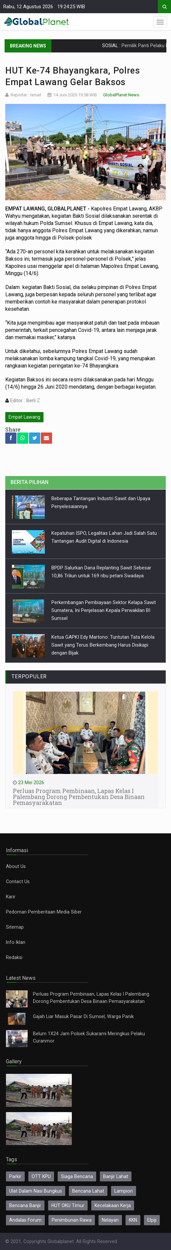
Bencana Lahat (88, 1191)
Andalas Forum (25, 1220)
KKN (133, 1220)
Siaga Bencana (77, 1176)
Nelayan (110, 1220)
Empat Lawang (24, 417)
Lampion (123, 1191)
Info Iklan (15, 942)
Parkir (15, 1176)
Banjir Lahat (115, 1176)
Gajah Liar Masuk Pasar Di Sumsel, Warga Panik (83, 1016)
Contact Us (18, 881)
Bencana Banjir (25, 1205)
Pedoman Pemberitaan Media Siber (44, 911)
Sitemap (15, 927)
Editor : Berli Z (24, 400)
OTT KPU (41, 1176)
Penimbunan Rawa (72, 1220)
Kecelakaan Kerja (113, 1205)
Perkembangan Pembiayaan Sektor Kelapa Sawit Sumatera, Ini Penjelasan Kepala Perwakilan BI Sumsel (103, 610)
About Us (16, 866)
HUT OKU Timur (67, 1205)
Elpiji (152, 1220)
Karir (10, 896)
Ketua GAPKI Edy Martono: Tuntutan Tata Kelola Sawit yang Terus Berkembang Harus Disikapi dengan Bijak (103, 645)
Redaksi (14, 957)
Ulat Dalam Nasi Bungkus (35, 1191)
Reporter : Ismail (26, 94)
